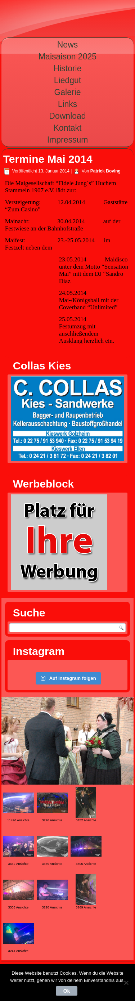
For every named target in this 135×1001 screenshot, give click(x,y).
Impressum (67, 139)
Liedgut (67, 80)
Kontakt (68, 128)
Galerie (67, 92)
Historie (68, 68)
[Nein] (126, 982)
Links (67, 104)
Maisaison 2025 (67, 56)
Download (67, 116)
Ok (66, 991)
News (67, 44)
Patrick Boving (105, 171)
